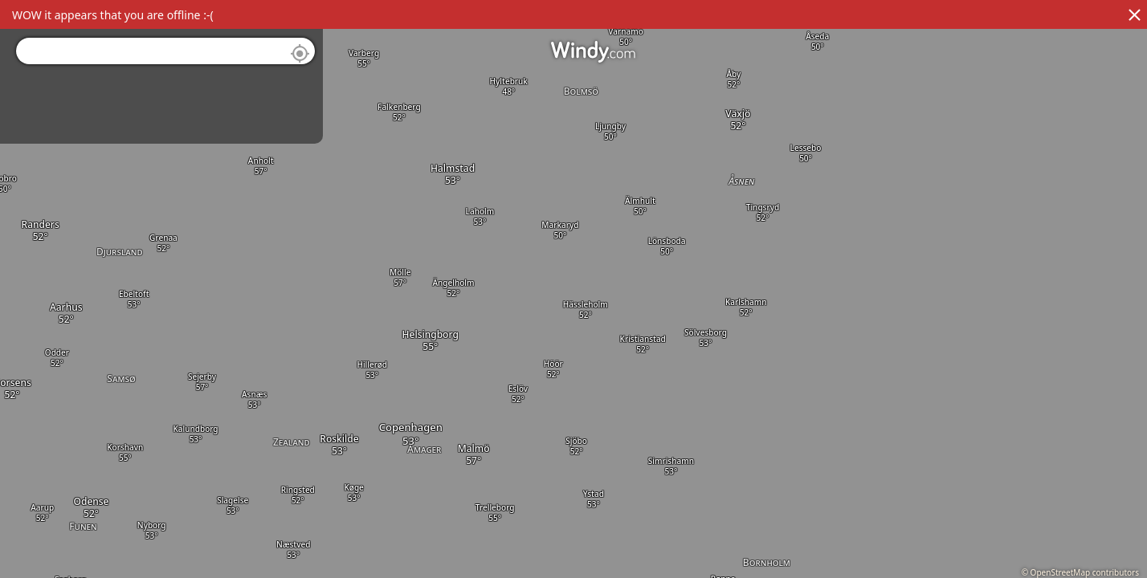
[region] (573, 289)
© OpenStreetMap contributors (1080, 572)
